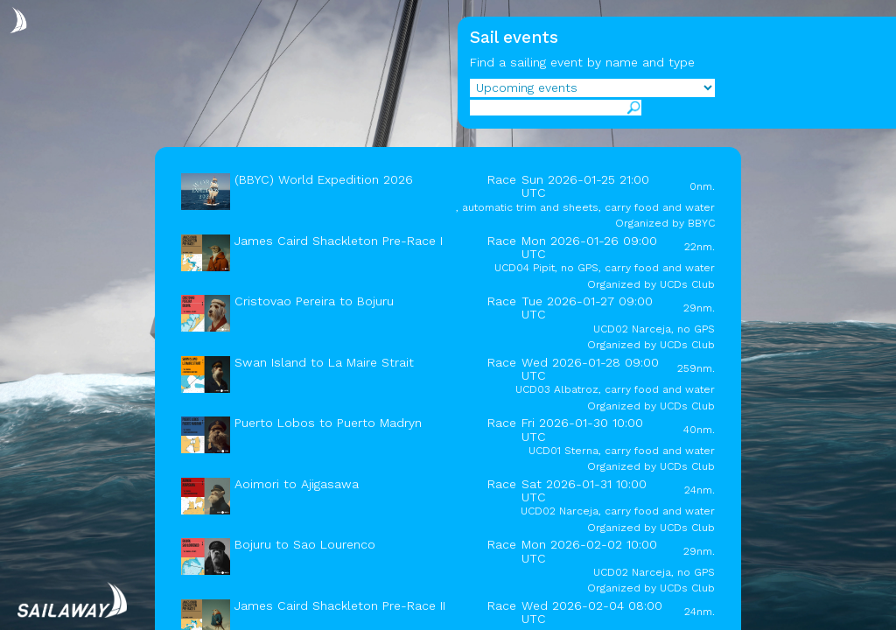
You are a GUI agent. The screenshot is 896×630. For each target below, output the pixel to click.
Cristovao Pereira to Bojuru (314, 301)
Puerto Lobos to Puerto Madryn (328, 423)
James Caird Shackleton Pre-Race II (339, 605)
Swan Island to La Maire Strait (324, 362)
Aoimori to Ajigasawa (296, 484)
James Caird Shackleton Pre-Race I (338, 241)
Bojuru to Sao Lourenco (304, 544)
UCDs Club (687, 284)
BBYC (701, 223)
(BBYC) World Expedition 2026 (323, 179)
